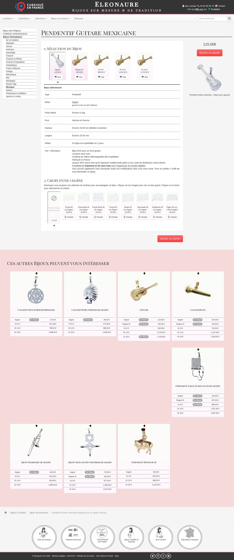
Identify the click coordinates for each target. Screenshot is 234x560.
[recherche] (229, 18)
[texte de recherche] (212, 18)
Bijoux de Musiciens (38, 512)
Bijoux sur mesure (60, 18)
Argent (75, 102)
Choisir (68, 217)
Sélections (41, 18)
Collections (25, 18)
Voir (58, 77)
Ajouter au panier (209, 52)
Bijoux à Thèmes (18, 512)
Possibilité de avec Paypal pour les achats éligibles (109, 166)
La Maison (8, 18)
